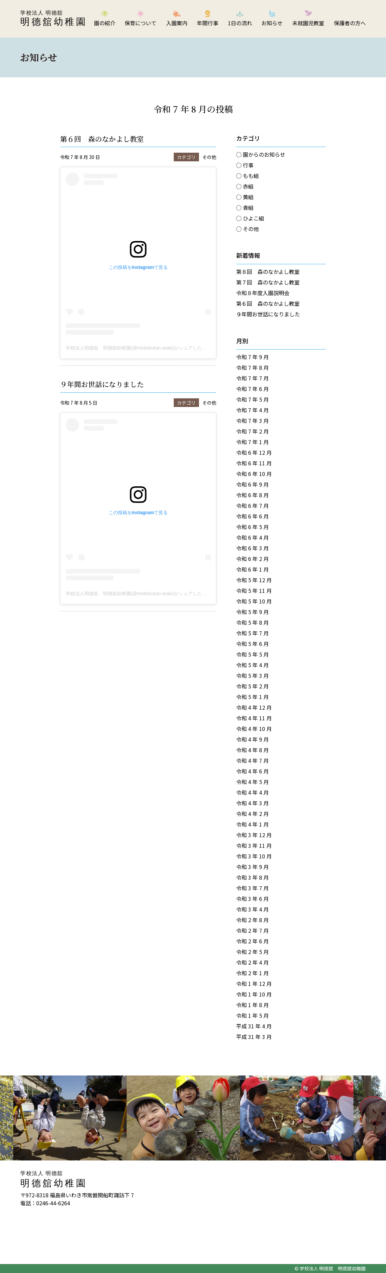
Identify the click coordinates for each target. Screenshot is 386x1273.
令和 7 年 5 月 (252, 399)
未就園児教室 (308, 23)
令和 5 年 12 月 (254, 580)
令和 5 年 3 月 (252, 675)
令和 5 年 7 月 (252, 633)
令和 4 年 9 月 (252, 739)
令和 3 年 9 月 (252, 867)
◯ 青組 (244, 207)
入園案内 (176, 23)
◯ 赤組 (244, 186)
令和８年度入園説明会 (262, 293)
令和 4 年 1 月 (252, 824)
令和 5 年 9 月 (252, 612)
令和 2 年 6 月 (252, 941)
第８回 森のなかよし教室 (268, 272)
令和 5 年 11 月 (254, 591)
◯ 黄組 (244, 197)
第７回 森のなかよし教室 (268, 282)
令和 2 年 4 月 (252, 962)
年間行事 (207, 23)
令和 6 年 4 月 (252, 537)
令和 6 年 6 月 (252, 516)
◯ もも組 (247, 176)
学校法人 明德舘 (41, 13)
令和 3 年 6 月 (252, 899)
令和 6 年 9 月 (252, 484)
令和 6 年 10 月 (254, 474)
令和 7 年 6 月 (252, 389)
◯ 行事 (244, 165)
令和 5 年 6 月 (252, 644)
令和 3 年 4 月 (252, 909)
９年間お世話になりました (102, 384)
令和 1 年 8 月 (252, 1005)
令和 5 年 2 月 (252, 686)
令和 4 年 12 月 (254, 707)
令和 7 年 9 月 (252, 357)
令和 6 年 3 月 (252, 548)
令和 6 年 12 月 (254, 452)
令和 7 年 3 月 (252, 421)
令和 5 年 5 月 (252, 654)
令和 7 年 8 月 (252, 367)
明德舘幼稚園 (53, 22)
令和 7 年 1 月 (252, 442)
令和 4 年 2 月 (252, 814)
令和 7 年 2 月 (252, 431)
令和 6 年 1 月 (252, 569)
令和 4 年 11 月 (254, 718)
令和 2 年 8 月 (252, 920)
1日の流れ (240, 23)
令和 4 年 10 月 (254, 729)
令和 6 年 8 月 (252, 495)
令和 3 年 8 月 (252, 877)
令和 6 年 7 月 (252, 506)
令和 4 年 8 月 (252, 750)
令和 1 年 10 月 (254, 994)
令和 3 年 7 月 (252, 888)
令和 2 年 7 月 (252, 930)
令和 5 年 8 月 (252, 622)
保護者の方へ (350, 23)
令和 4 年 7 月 (252, 760)
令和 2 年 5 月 (252, 952)
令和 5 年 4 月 (252, 665)
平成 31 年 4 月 (254, 1026)
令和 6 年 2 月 (252, 559)
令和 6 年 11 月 (254, 463)
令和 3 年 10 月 (254, 856)
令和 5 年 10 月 (254, 601)
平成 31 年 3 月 (254, 1037)
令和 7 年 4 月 (252, 410)
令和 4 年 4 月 (252, 792)
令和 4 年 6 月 (252, 771)
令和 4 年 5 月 (252, 782)
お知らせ (272, 23)
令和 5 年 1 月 (252, 697)
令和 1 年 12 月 (254, 984)
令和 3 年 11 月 (254, 845)
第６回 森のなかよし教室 (102, 139)
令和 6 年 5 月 (252, 527)
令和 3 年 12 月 (254, 835)
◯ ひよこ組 (250, 218)
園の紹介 (104, 23)
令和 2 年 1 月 (252, 973)
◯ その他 (247, 229)
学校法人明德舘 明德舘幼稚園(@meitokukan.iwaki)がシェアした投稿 (138, 348)
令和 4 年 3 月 (252, 803)
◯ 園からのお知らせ (260, 154)
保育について (140, 23)
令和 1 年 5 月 (252, 1015)
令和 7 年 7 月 (252, 378)
